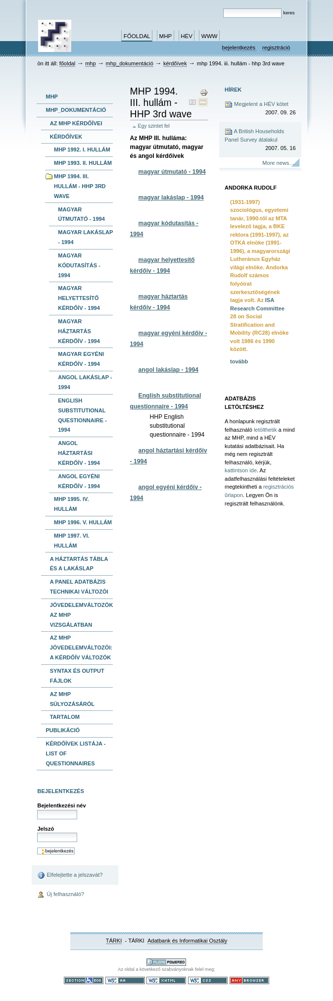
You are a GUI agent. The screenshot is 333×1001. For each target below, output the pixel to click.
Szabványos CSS (208, 980)
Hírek (233, 90)
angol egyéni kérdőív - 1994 (79, 481)
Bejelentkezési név (61, 805)
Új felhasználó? (60, 895)
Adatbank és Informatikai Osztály (187, 941)
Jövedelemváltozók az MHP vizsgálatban (81, 615)
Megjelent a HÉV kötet (260, 108)
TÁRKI (114, 941)
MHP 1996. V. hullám (83, 522)
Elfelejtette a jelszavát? (69, 875)
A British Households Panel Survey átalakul (260, 140)
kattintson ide (241, 470)
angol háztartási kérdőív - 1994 (79, 453)
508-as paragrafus (83, 980)
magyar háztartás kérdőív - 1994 (79, 331)
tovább (239, 361)
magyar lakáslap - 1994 (85, 237)
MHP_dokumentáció (129, 63)
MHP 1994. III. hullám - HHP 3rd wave (80, 186)
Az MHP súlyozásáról (72, 699)
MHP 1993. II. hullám (83, 163)
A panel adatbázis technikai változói (79, 587)
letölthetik (265, 430)
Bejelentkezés (239, 47)
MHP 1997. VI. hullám (72, 541)
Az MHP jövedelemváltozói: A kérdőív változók (81, 647)
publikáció (63, 730)
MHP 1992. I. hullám (82, 149)
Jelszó (45, 829)
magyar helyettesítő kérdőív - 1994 (79, 298)
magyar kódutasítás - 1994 (79, 265)
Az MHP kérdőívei (76, 123)
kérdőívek (175, 63)
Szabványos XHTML (166, 980)
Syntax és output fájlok (77, 676)
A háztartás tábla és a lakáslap (79, 564)
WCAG (125, 980)
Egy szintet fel (154, 126)
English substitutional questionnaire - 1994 (82, 415)
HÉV (186, 36)
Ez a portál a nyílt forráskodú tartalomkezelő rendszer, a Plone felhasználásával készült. (166, 962)
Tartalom (65, 717)
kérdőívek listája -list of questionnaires (75, 753)
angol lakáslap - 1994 (85, 382)
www (209, 36)
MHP (165, 36)
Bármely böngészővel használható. (249, 980)
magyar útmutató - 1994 (81, 214)
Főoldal (137, 36)
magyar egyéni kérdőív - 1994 (81, 359)
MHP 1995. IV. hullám (71, 504)
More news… (278, 163)
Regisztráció (276, 47)
